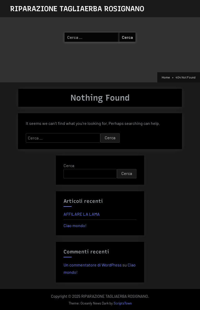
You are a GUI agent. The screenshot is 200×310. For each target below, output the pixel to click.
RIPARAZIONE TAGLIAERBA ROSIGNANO (77, 8)
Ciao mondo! (75, 225)
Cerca (69, 165)
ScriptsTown (123, 303)
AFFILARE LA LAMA (82, 213)
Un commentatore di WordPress (93, 264)
